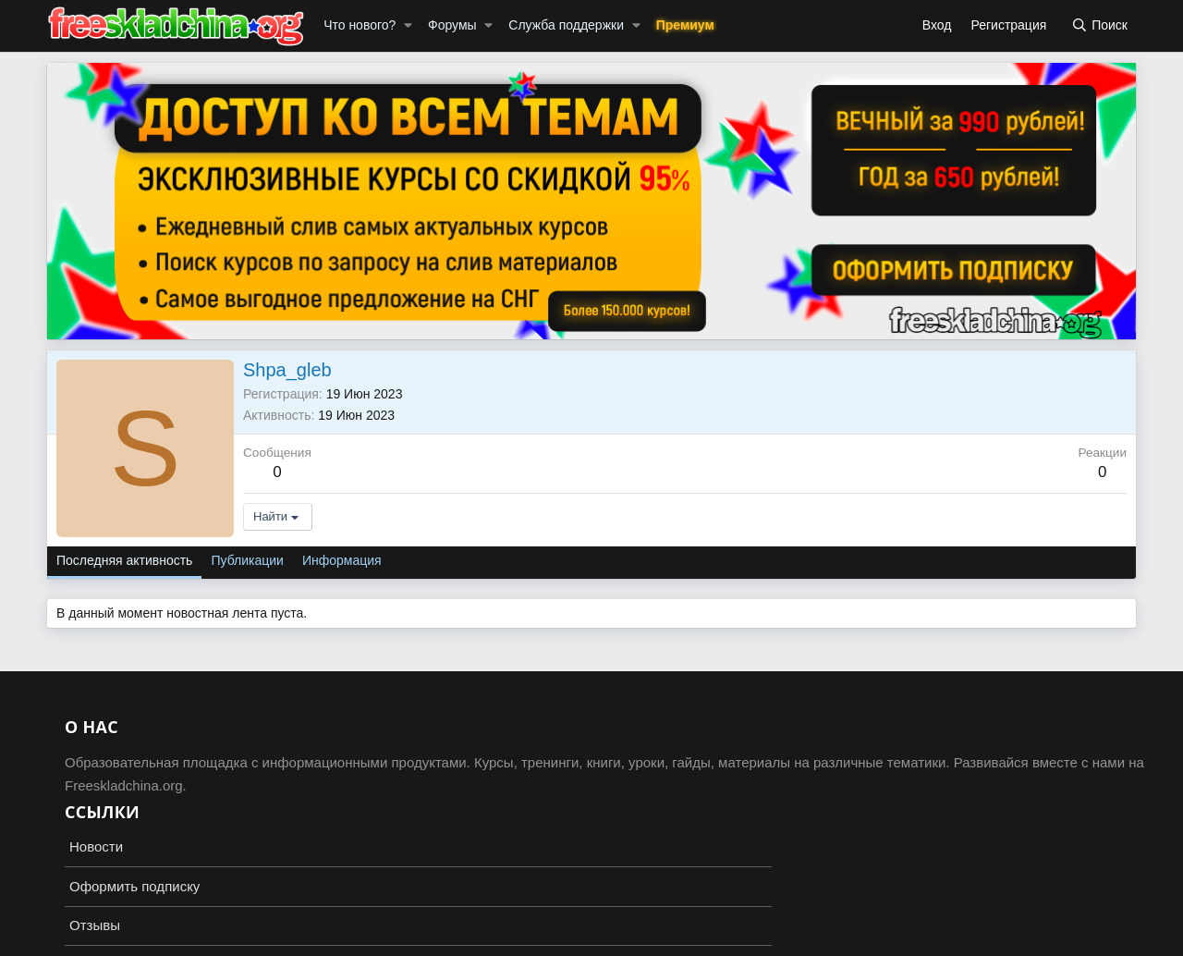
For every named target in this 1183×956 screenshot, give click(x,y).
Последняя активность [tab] (124, 560)
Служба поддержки (566, 25)
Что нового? (359, 25)
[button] (408, 26)
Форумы (452, 25)
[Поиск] (1099, 26)
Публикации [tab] (247, 560)
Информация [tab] (342, 560)
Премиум (685, 25)
